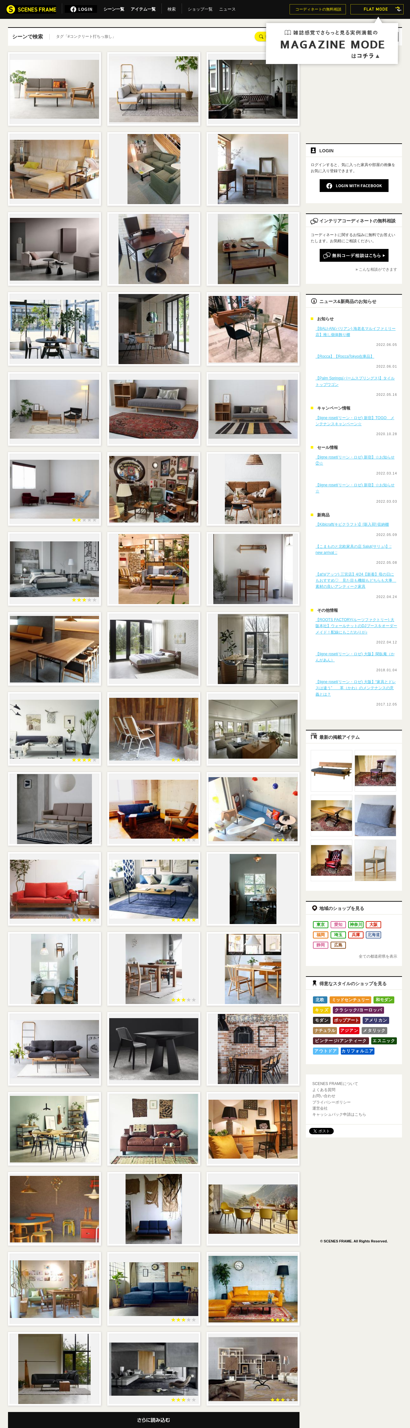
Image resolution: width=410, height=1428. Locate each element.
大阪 (373, 924)
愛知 (338, 924)
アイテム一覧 (143, 8)
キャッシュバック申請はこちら (339, 1114)
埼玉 (338, 934)
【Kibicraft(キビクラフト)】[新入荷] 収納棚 (352, 524)
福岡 (320, 934)
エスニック (384, 1040)
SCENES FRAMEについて (335, 1083)
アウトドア (325, 1051)
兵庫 (356, 934)
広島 (338, 945)
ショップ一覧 (200, 8)
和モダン (384, 999)
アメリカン (376, 1020)
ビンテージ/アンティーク (341, 1040)
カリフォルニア (357, 1051)
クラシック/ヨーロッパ (358, 1010)
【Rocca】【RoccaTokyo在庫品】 (345, 356)
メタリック (374, 1030)
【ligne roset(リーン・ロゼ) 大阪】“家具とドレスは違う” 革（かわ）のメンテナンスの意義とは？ (356, 688)
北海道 (373, 934)
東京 (320, 924)
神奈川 (356, 924)
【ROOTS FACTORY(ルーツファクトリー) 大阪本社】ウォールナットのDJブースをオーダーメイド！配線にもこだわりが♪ (356, 626)
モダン (322, 1020)
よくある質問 (323, 1090)
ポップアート (346, 1020)
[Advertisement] (354, 92)
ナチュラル (325, 1030)
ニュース (227, 8)
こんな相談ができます (378, 269)
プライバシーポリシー (331, 1102)
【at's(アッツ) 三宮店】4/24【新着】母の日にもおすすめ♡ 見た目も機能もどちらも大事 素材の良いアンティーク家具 (356, 580)
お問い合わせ (323, 1096)
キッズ (322, 1010)
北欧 (320, 999)
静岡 (320, 945)
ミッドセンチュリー (350, 999)
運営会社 (320, 1108)
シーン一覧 (113, 8)
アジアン (349, 1030)
